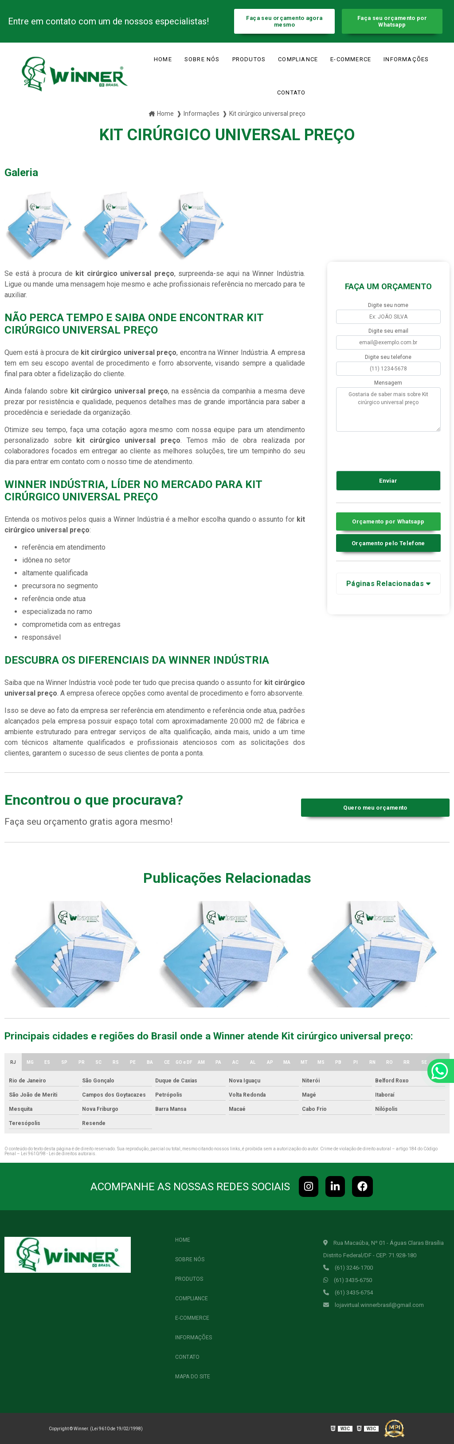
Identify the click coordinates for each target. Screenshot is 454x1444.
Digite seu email (388, 331)
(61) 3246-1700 (348, 1267)
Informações (406, 59)
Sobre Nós (202, 59)
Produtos (249, 59)
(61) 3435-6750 (347, 1280)
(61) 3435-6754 (348, 1292)
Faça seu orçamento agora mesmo (284, 21)
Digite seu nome (388, 305)
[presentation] (390, 450)
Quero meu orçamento (375, 807)
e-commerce (350, 59)
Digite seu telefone (388, 357)
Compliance (298, 59)
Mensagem (388, 383)
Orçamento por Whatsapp (388, 521)
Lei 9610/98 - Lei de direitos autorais (58, 1153)
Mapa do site (192, 1376)
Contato (291, 92)
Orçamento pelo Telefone (388, 543)
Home (163, 59)
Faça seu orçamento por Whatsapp (392, 21)
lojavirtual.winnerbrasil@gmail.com (373, 1305)
